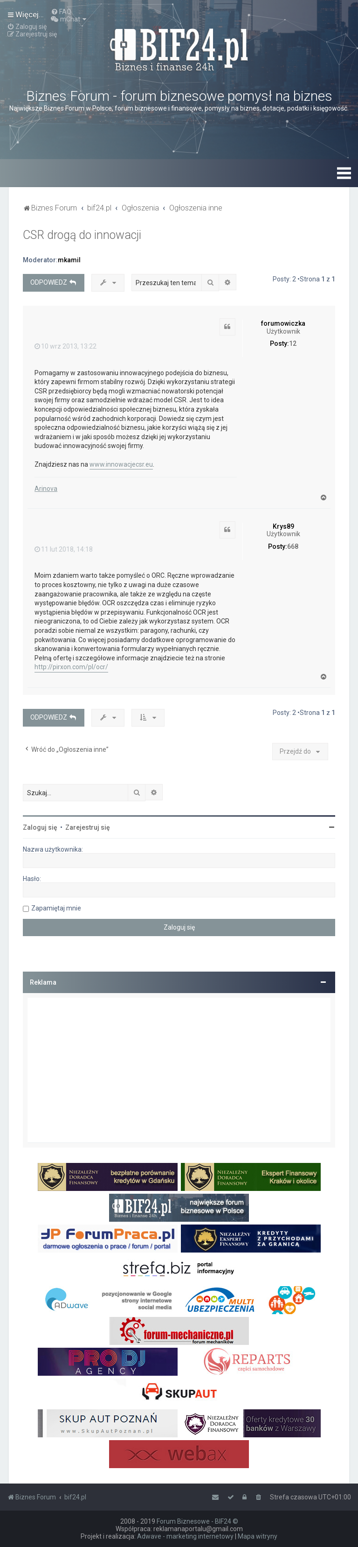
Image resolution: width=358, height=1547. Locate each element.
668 (292, 546)
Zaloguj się (40, 827)
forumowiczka (283, 323)
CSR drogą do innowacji (82, 235)
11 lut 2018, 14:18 (63, 549)
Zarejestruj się (87, 827)
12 (292, 343)
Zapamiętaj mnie (56, 908)
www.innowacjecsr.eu (121, 464)
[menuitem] (61, 11)
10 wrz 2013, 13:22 (65, 346)
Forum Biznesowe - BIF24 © (197, 1521)
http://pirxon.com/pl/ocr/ (71, 667)
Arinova (45, 488)
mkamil (69, 260)
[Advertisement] (179, 1070)
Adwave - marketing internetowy (185, 1536)
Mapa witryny (257, 1536)
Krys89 (283, 526)
